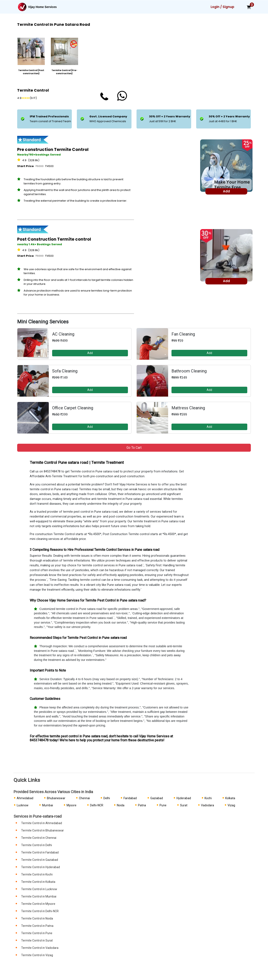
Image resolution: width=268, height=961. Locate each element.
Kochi (208, 798)
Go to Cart (134, 448)
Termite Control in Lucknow (39, 889)
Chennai (84, 798)
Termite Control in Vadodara (39, 947)
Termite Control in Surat (37, 940)
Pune (163, 805)
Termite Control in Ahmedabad (41, 823)
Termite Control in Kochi (37, 874)
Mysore (71, 805)
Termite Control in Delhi (36, 845)
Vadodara (207, 805)
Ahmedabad (25, 798)
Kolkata (230, 798)
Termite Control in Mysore (38, 903)
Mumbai (47, 805)
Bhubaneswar (56, 798)
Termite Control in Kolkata (38, 881)
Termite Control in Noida (37, 918)
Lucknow (22, 805)
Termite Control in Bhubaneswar (42, 830)
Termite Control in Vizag (37, 955)
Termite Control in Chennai (38, 837)
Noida (120, 805)
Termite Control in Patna (37, 925)
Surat (183, 805)
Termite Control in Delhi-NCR (40, 911)
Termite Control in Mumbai (38, 896)
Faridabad (130, 798)
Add (90, 353)
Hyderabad (184, 798)
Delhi (106, 798)
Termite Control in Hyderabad (40, 867)
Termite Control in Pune (36, 933)
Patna (142, 805)
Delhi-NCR (96, 805)
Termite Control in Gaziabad (39, 859)
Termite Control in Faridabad (40, 852)
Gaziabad (156, 798)
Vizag (231, 805)
